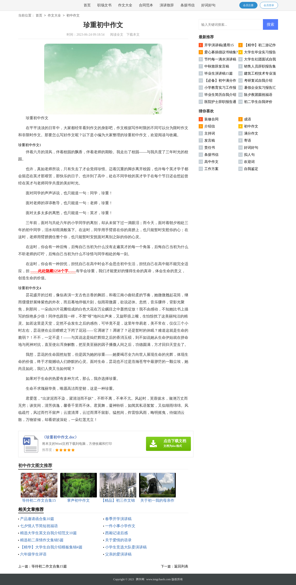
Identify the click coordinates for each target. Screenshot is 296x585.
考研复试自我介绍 (258, 80)
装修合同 (211, 119)
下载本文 (133, 34)
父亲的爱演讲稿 (118, 554)
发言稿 (209, 140)
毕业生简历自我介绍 (220, 95)
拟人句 (249, 155)
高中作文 (211, 162)
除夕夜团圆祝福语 (258, 95)
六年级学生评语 (33, 554)
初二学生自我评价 (258, 102)
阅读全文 (116, 34)
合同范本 (146, 5)
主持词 (209, 133)
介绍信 (209, 126)
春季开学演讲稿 (118, 519)
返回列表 (181, 566)
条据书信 (187, 5)
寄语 (247, 140)
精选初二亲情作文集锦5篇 (42, 540)
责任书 (209, 147)
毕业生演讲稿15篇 (218, 73)
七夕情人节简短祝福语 (39, 526)
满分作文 (251, 133)
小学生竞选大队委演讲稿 (126, 547)
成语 (247, 119)
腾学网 (140, 579)
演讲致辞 (167, 5)
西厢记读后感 (116, 533)
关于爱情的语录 (118, 540)
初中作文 (73, 15)
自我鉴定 (251, 169)
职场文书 (104, 5)
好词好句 (208, 5)
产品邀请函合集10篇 (37, 519)
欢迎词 (249, 162)
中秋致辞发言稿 (216, 66)
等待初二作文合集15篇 (49, 566)
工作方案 (211, 169)
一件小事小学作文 (120, 526)
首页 (87, 5)
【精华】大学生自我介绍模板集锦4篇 (51, 547)
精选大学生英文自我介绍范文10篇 (48, 533)
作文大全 (125, 5)
